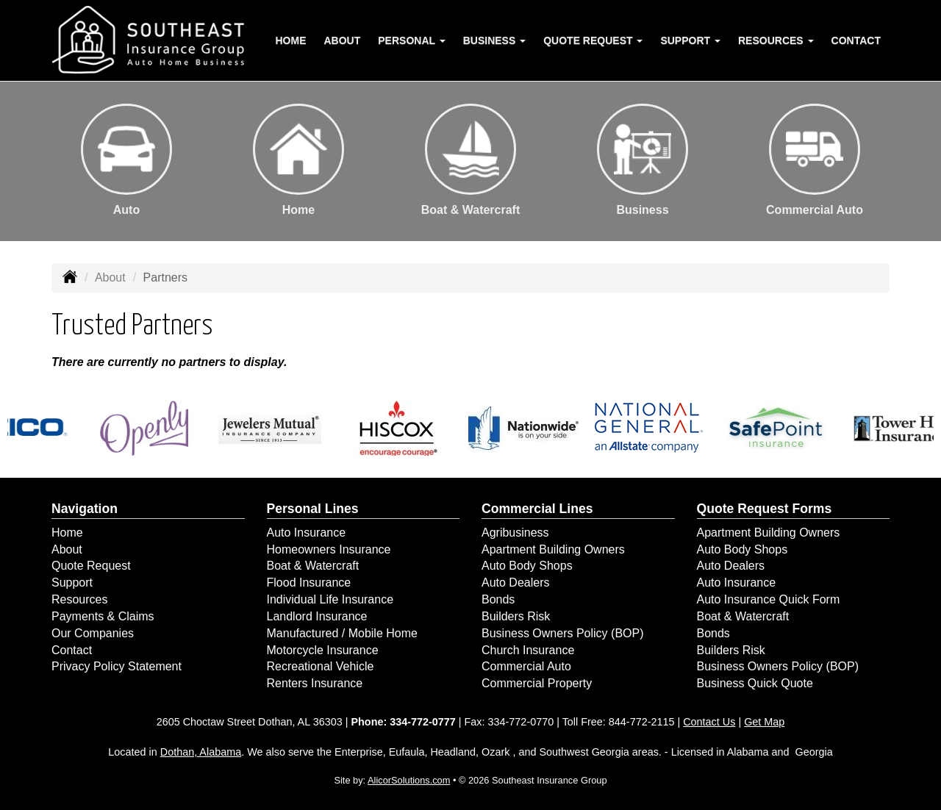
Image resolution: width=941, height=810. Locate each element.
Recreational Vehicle (320, 666)
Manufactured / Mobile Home (342, 633)
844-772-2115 (642, 722)
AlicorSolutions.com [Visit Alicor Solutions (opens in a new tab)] (409, 780)
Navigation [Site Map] (84, 508)
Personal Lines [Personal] (313, 508)
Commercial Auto (526, 666)
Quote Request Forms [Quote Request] (764, 508)
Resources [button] (776, 40)
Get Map (764, 722)
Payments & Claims (102, 616)
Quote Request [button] (593, 40)
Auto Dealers (516, 582)
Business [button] (494, 40)
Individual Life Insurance (330, 599)
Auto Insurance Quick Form (768, 599)
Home (291, 40)
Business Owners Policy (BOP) (563, 633)
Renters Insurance (315, 683)
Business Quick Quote (755, 683)
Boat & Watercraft (313, 565)
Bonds (498, 599)
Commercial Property (537, 683)
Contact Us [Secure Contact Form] (709, 722)
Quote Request (91, 565)
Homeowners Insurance (329, 549)
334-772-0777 (423, 722)
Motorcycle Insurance (323, 650)
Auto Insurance (306, 532)
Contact (856, 40)
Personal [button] (411, 40)
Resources (79, 599)
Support (72, 582)
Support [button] (690, 40)
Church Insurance (528, 650)
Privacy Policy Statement (116, 666)
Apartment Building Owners (553, 549)
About (342, 40)
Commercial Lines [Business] (537, 508)
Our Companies (92, 633)
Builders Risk (516, 616)
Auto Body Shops (527, 565)
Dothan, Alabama (200, 752)
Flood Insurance (309, 582)
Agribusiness (515, 532)
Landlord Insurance (317, 616)
